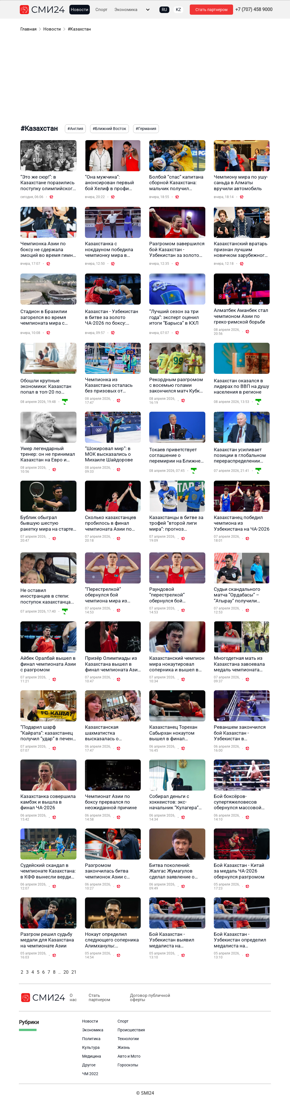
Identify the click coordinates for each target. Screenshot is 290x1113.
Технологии (128, 1038)
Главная (28, 29)
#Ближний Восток (109, 128)
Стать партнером (211, 9)
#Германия (146, 128)
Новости (79, 10)
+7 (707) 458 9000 (253, 9)
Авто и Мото (129, 1056)
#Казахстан (79, 29)
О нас (73, 997)
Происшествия (131, 1030)
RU (164, 9)
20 (66, 972)
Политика (91, 1038)
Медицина (91, 1056)
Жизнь (124, 1047)
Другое (88, 1065)
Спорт (101, 10)
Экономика (125, 10)
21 (73, 972)
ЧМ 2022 (90, 1073)
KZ (178, 9)
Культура (91, 1047)
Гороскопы (128, 1065)
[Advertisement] (145, 79)
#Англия (75, 128)
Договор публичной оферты (149, 997)
